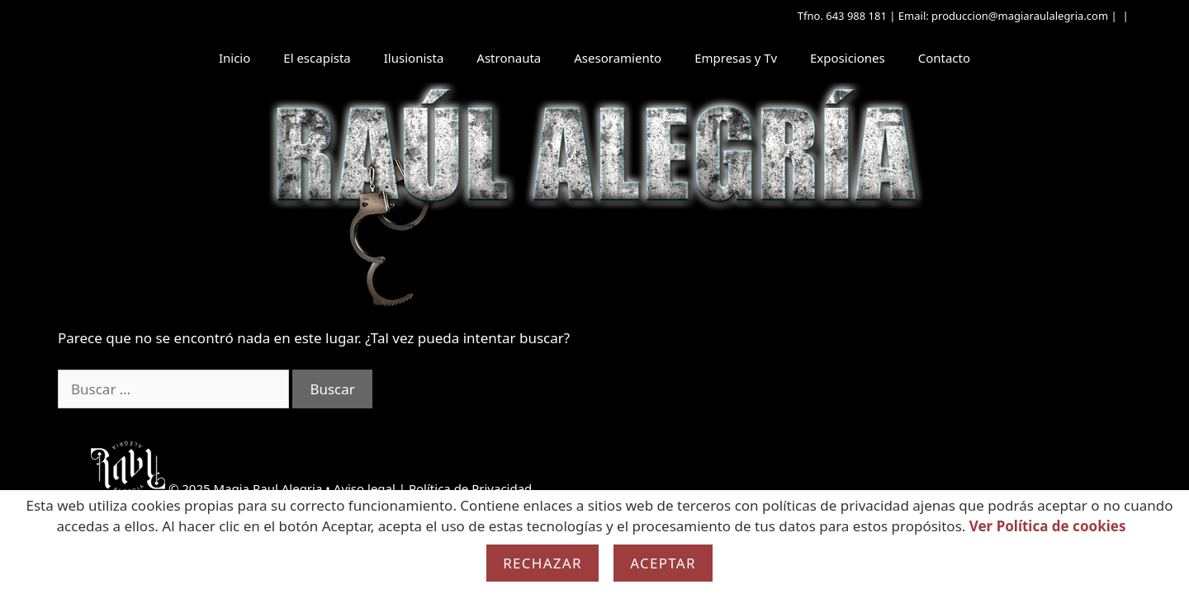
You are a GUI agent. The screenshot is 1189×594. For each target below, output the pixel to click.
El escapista (316, 58)
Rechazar (542, 563)
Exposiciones (847, 58)
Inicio (234, 58)
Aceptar (663, 563)
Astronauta (508, 58)
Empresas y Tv (735, 58)
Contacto (944, 58)
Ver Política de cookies (1047, 525)
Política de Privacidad (470, 488)
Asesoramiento (617, 58)
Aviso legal (365, 488)
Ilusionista (414, 58)
